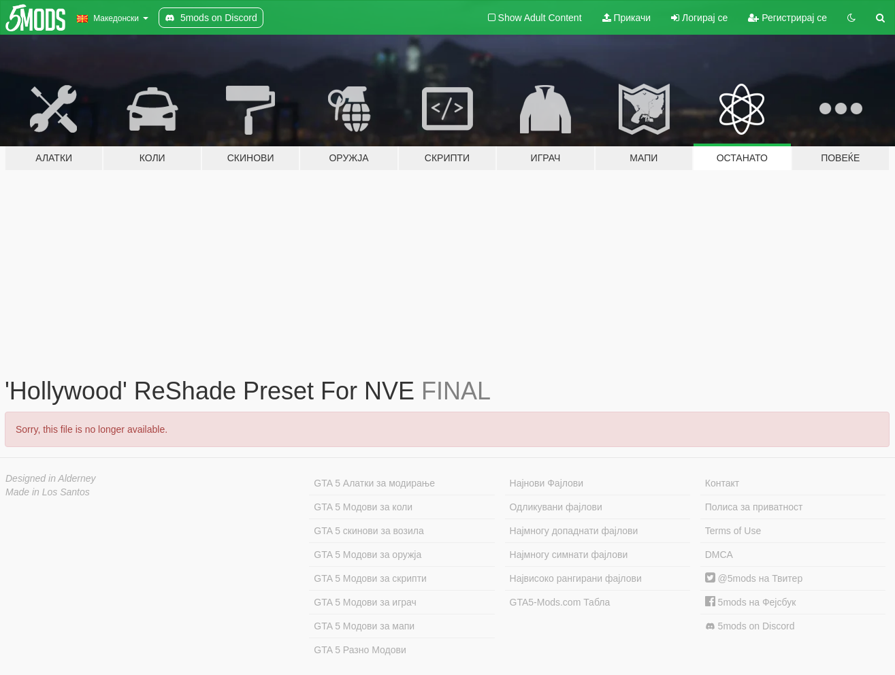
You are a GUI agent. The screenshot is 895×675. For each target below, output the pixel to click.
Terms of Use (733, 530)
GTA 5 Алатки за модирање (374, 483)
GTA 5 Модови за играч (365, 602)
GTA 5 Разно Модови (360, 649)
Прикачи (626, 17)
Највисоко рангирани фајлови (576, 578)
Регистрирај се (787, 17)
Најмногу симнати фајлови (569, 554)
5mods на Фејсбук (750, 602)
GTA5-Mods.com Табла (560, 602)
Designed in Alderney (50, 478)
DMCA (719, 554)
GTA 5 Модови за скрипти (370, 578)
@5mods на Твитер (753, 578)
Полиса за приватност (754, 506)
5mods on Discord (750, 626)
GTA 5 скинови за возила (368, 530)
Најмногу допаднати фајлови (574, 530)
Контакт (722, 483)
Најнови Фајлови (547, 483)
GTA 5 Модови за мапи (364, 626)
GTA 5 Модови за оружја (367, 554)
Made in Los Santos (47, 492)
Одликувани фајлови (556, 506)
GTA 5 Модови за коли (363, 506)
